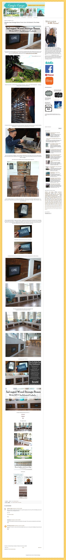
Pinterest (23, 416)
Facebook (32, 126)
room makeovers (53, 196)
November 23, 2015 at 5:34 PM (17, 508)
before (60, 207)
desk (45, 199)
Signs (49, 199)
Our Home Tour (10, 17)
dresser (52, 198)
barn (57, 207)
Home (23, 547)
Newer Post (6, 547)
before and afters (15, 502)
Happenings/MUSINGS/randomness (51, 195)
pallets (45, 207)
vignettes (57, 208)
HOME (5, 17)
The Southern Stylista (10, 514)
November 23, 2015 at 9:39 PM (15, 519)
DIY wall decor (57, 198)
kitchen (60, 206)
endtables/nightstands (54, 197)
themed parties (49, 207)
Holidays (59, 205)
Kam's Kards (46, 206)
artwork (59, 200)
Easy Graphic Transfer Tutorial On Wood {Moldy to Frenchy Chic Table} (55, 178)
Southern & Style (9, 508)
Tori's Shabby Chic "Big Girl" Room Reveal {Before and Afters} (55, 144)
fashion (52, 201)
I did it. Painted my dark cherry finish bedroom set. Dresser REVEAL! (55, 155)
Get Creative (19, 502)
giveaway (56, 201)
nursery (52, 205)
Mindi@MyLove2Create (10, 525)
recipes (48, 198)
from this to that (53, 208)
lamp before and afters (53, 200)
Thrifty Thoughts (54, 199)
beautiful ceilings (51, 206)
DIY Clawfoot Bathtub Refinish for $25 (56, 149)
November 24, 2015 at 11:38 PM (19, 525)
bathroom (49, 205)
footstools (56, 205)
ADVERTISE (30, 17)
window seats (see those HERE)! (31, 53)
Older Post (39, 547)
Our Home (46, 201)
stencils (46, 196)
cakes (45, 205)
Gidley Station (54, 207)
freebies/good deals (47, 208)
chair (61, 197)
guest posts (56, 206)
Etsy (23, 418)
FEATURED (36, 17)
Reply (8, 516)
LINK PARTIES (17, 17)
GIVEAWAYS (23, 17)
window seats (15, 52)
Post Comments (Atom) (11, 549)
